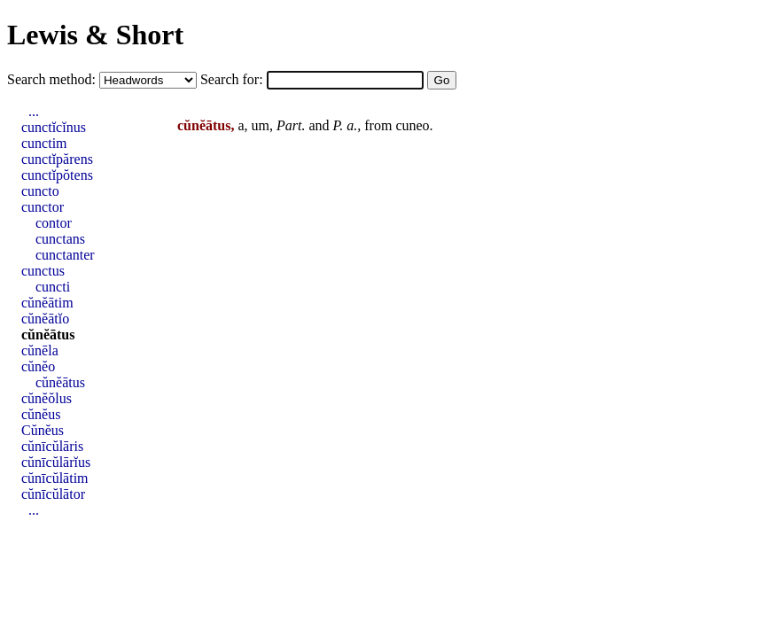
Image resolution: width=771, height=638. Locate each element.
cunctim (44, 143)
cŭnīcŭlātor (53, 494)
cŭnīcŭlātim (55, 478)
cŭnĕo (38, 366)
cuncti (52, 286)
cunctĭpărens (57, 159)
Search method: (53, 79)
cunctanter (65, 254)
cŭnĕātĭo (45, 318)
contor (53, 222)
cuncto (40, 190)
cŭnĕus (40, 414)
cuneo (412, 125)
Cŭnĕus (42, 430)
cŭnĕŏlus (46, 398)
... (33, 111)
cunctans (60, 238)
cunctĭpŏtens (57, 175)
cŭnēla (39, 350)
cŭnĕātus (47, 334)
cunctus (43, 270)
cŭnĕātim (47, 302)
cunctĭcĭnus (53, 127)
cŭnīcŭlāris (52, 446)
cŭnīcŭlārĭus (55, 462)
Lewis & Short (95, 35)
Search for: (233, 79)
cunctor (42, 206)
